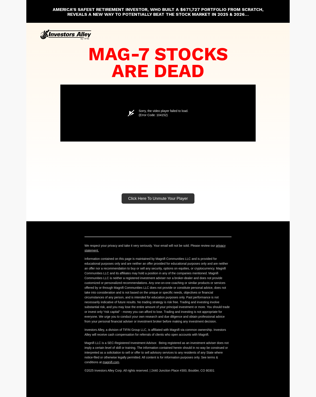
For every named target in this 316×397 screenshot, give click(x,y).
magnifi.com (111, 362)
